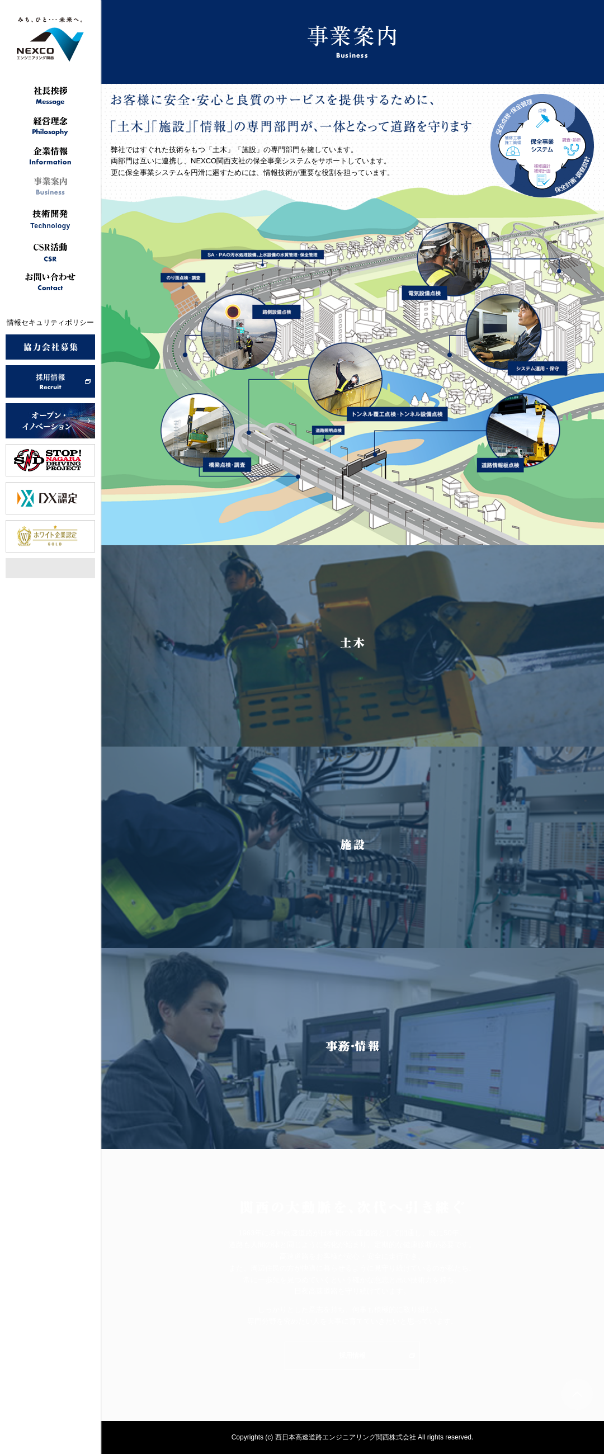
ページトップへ (577, 1394)
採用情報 (352, 1355)
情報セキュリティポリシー (50, 322)
